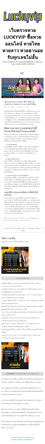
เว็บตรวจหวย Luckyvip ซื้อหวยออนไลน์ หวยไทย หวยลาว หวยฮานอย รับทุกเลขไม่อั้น (22, 44)
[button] (22, 73)
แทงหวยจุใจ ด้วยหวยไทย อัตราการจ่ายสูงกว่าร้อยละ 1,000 (22, 230)
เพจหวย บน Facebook (28, 218)
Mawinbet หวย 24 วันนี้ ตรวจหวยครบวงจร (23, 374)
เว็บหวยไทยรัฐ (13, 220)
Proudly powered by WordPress (22, 437)
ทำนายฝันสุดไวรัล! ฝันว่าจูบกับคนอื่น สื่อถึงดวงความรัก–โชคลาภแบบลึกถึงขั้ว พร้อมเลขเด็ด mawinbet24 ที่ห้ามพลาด (22, 391)
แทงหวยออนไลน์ (32, 122)
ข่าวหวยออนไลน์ (12, 218)
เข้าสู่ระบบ (10, 241)
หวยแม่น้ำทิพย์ (10, 107)
